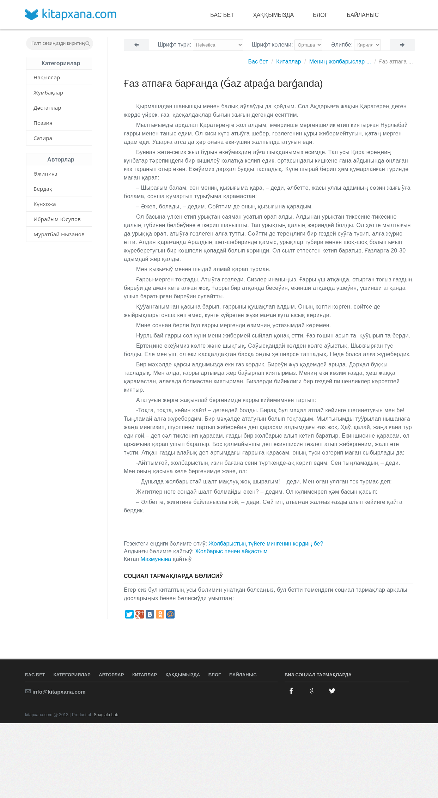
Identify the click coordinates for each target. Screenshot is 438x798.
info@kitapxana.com (59, 692)
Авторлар (111, 674)
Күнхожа (45, 203)
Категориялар (72, 674)
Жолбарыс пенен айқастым (231, 551)
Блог (320, 15)
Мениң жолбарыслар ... (340, 62)
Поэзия (43, 122)
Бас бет (222, 15)
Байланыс (363, 15)
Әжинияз (45, 173)
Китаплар (288, 62)
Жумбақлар (48, 92)
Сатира (43, 137)
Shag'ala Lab (106, 714)
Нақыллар (47, 77)
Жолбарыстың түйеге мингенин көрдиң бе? (265, 544)
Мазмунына (155, 559)
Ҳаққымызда (273, 15)
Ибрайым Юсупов (57, 219)
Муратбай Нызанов (59, 234)
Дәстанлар (47, 107)
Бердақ (43, 188)
